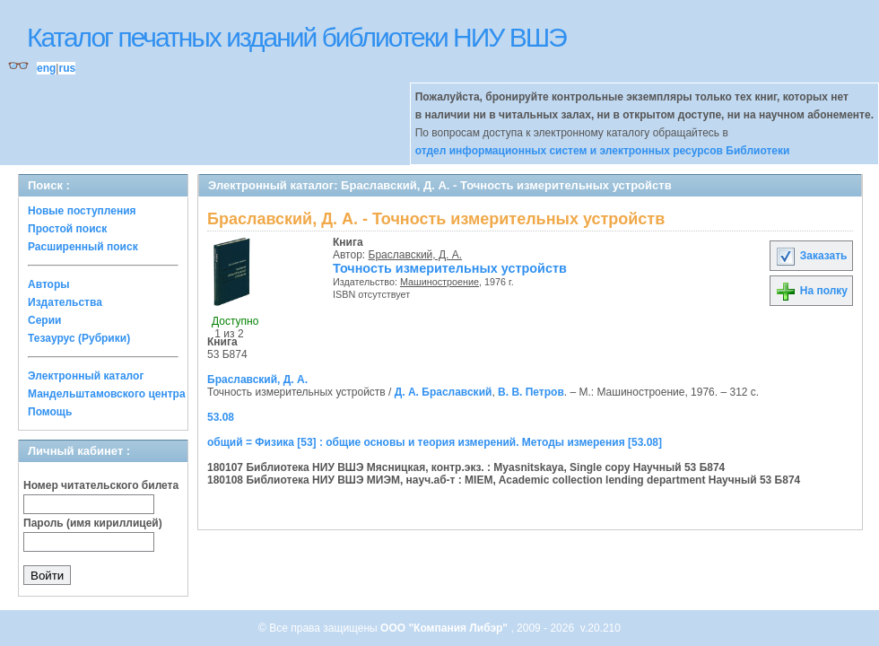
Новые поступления (82, 211)
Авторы (49, 284)
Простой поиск (67, 229)
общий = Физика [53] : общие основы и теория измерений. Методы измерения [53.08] (434, 442)
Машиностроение (439, 281)
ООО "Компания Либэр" (445, 628)
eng (46, 68)
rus (66, 68)
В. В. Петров (531, 392)
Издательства (65, 302)
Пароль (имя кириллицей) (92, 523)
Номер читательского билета (100, 485)
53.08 (220, 417)
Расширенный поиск (83, 246)
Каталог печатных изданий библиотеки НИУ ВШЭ (296, 37)
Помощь (50, 412)
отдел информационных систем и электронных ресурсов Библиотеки (602, 150)
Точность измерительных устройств (450, 268)
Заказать (811, 255)
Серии (44, 320)
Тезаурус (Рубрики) (79, 338)
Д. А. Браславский (443, 392)
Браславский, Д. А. (416, 255)
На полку (811, 290)
